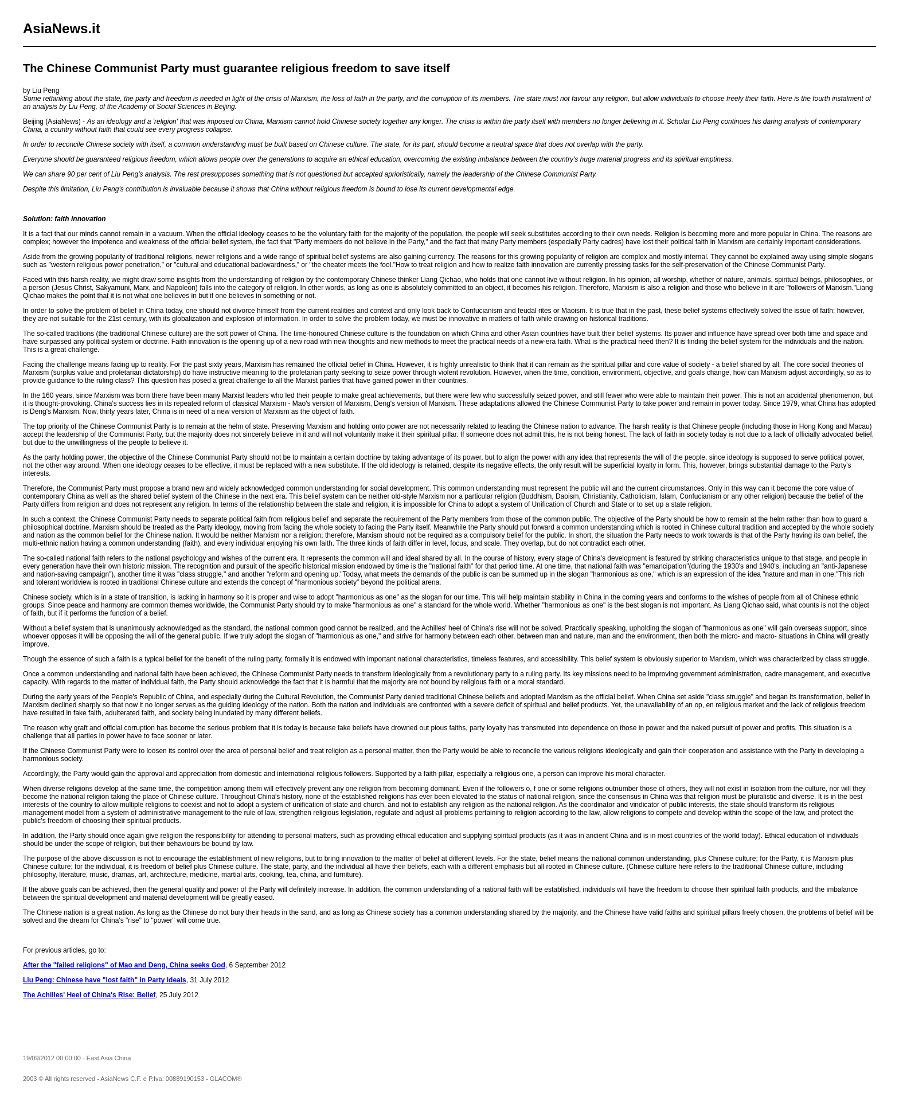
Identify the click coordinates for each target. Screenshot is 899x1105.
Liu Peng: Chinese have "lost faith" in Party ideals (104, 980)
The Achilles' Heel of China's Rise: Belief (89, 995)
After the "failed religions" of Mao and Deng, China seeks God (124, 965)
